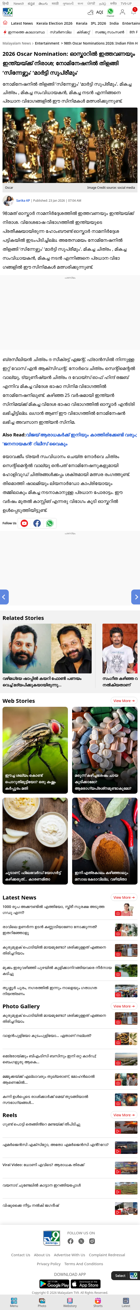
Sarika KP (23, 200)
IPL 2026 (98, 23)
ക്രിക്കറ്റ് (83, 32)
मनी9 (113, 3)
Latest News (19, 897)
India (114, 23)
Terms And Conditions (83, 1263)
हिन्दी (6, 3)
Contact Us (20, 1254)
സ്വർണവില (60, 32)
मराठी (55, 3)
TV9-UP (126, 3)
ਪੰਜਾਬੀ (91, 3)
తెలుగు (43, 3)
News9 (19, 3)
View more (124, 700)
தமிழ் (102, 3)
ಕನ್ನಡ (31, 3)
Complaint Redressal (107, 1254)
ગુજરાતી (68, 3)
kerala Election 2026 (54, 23)
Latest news (22, 23)
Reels (10, 1115)
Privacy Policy (49, 1263)
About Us (42, 1254)
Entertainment (47, 43)
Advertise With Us (69, 1254)
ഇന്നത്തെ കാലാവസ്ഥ (26, 32)
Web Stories (19, 700)
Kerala (81, 23)
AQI (99, 12)
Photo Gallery (21, 1006)
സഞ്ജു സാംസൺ (109, 32)
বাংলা (80, 3)
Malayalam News (17, 43)
